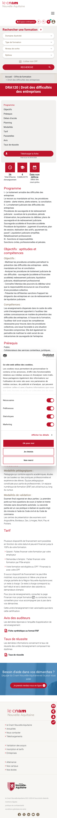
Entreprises (12, 753)
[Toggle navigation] (54, 13)
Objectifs (8, 109)
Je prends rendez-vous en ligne (29, 685)
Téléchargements (14, 736)
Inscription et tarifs (15, 749)
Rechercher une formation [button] (20, 29)
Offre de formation (22, 76)
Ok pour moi (28, 443)
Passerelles (9, 135)
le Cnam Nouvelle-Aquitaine (19, 725)
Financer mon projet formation (19, 597)
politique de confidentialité (14, 805)
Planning (8, 122)
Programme (9, 105)
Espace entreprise (27, 22)
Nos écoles (12, 770)
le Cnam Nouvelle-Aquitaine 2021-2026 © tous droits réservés (26, 798)
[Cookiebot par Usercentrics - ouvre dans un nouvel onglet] (42, 355)
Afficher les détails (40, 435)
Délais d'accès (10, 118)
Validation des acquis (16, 745)
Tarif (6, 131)
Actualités (11, 729)
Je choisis (28, 452)
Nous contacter (13, 732)
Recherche (27, 67)
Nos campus (12, 766)
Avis (6, 140)
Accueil (8, 76)
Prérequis (8, 113)
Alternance (11, 762)
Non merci (28, 460)
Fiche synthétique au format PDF (23, 630)
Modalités (8, 127)
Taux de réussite (11, 144)
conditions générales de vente (15, 809)
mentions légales (11, 802)
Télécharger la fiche (22, 153)
